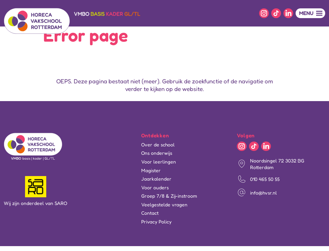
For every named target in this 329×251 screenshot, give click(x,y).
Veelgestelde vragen (164, 204)
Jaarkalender (156, 179)
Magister (151, 170)
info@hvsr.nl (263, 193)
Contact (150, 213)
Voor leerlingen (158, 162)
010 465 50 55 (265, 179)
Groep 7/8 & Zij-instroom (169, 196)
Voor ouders (155, 187)
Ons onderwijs (156, 153)
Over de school (158, 144)
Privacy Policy (156, 222)
